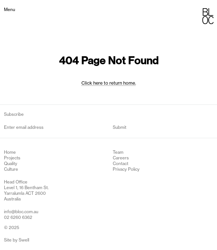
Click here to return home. (108, 83)
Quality (10, 163)
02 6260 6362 (18, 217)
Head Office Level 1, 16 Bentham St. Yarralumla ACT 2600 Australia (26, 190)
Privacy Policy (126, 169)
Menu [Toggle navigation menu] (9, 9)
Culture (11, 169)
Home (10, 152)
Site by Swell (16, 240)
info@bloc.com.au (21, 211)
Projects (12, 158)
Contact (120, 163)
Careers (121, 158)
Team (118, 152)
